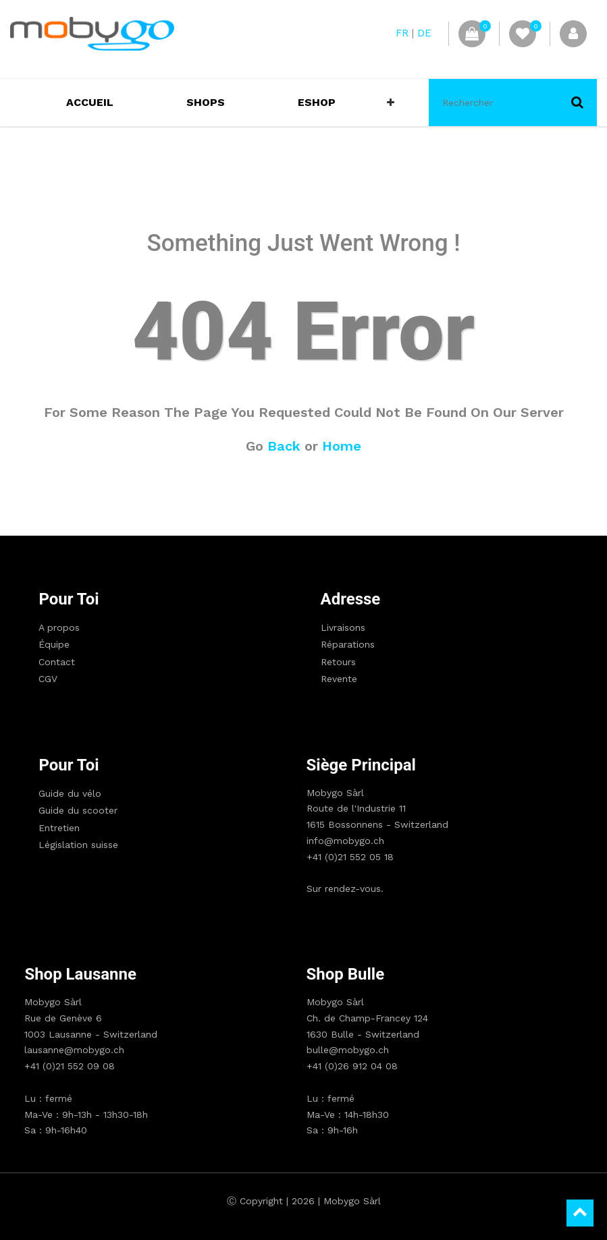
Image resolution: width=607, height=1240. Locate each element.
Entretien (59, 827)
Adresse (351, 599)
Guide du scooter (77, 810)
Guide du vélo (69, 793)
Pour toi (68, 599)
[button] (390, 102)
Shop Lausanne (80, 974)
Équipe (54, 644)
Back (283, 446)
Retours (338, 661)
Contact (56, 661)
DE (424, 33)
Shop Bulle (346, 974)
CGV (47, 678)
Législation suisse (78, 844)
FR (402, 33)
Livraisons (343, 627)
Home (341, 446)
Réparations (348, 644)
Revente (339, 678)
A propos (59, 627)
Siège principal (361, 765)
